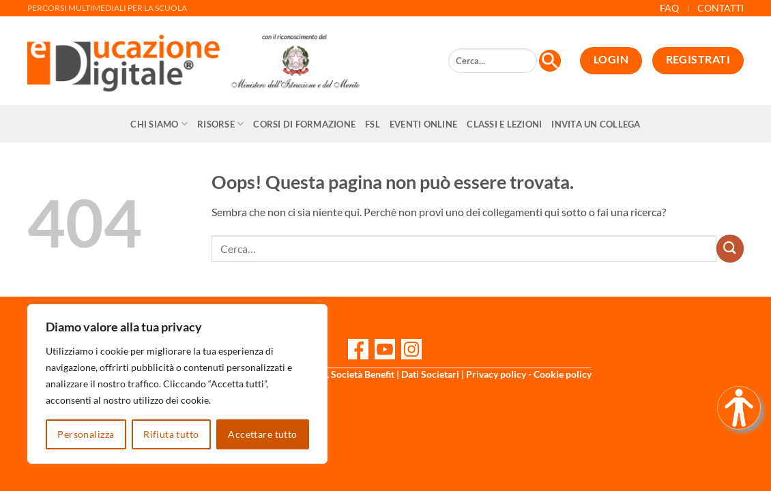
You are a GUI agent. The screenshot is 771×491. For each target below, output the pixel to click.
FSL (372, 124)
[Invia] (730, 248)
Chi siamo (159, 123)
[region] (177, 384)
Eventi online (423, 124)
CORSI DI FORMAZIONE (304, 124)
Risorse (220, 123)
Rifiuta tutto (171, 434)
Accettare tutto (262, 434)
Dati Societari (430, 374)
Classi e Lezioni (504, 124)
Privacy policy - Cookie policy (529, 374)
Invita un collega (595, 124)
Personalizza (85, 434)
